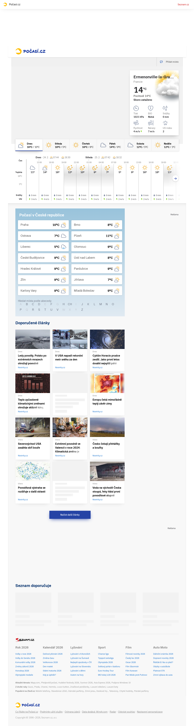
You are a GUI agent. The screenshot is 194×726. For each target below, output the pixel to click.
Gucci (30, 687)
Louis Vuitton (63, 687)
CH (70, 304)
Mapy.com (35, 683)
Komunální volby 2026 (25, 662)
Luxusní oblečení (97, 687)
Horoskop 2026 (22, 671)
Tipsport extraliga (106, 658)
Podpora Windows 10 (121, 683)
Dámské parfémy (76, 691)
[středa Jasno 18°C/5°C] (56, 145)
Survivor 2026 (86, 683)
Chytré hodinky (126, 691)
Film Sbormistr (132, 666)
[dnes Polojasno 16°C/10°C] (29, 145)
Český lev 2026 (132, 658)
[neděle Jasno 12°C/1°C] (165, 145)
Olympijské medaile (24, 675)
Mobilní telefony (43, 691)
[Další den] (175, 178)
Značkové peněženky (79, 687)
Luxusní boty (112, 687)
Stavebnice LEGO (59, 691)
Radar (113, 711)
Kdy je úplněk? (49, 675)
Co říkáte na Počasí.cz (26, 711)
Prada (37, 687)
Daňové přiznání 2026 (52, 654)
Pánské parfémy (141, 691)
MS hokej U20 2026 (107, 675)
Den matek (48, 666)
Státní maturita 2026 (52, 671)
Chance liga (103, 654)
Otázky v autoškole (161, 666)
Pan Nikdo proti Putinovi (136, 675)
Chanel (44, 687)
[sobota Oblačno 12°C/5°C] (137, 145)
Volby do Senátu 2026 (25, 658)
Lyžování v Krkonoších (80, 654)
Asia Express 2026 (102, 683)
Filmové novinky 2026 (135, 654)
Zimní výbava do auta (162, 675)
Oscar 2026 (131, 662)
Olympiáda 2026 (105, 662)
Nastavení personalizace (150, 711)
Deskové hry (102, 691)
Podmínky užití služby (51, 711)
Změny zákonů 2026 (24, 666)
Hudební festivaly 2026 (68, 683)
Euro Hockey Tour (106, 671)
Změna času (48, 658)
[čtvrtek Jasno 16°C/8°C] (83, 145)
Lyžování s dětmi (77, 671)
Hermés (52, 687)
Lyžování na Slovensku (80, 666)
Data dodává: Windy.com (95, 711)
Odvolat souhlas (126, 711)
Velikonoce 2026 (50, 662)
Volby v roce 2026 (23, 654)
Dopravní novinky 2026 (163, 658)
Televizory (113, 691)
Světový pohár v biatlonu (109, 666)
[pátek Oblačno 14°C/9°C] (110, 145)
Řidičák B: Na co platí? (163, 662)
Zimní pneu (90, 691)
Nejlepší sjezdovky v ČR (81, 662)
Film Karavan (131, 671)
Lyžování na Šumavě (79, 658)
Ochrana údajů (72, 711)
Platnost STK (159, 671)
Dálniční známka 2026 (163, 654)
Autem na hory (76, 675)
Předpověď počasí (49, 683)
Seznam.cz (183, 4)
